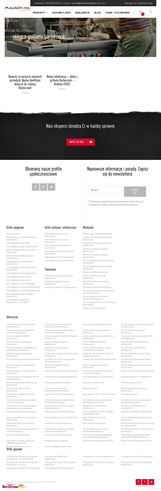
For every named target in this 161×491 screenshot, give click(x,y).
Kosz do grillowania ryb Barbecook (61, 417)
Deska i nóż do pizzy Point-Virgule (137, 371)
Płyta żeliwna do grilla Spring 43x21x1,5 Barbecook (97, 348)
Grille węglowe (15, 228)
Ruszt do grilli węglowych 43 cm (136, 440)
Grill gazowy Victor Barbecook (59, 257)
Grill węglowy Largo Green (19, 277)
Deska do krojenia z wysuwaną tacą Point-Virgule (98, 372)
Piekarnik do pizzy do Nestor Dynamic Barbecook (20, 331)
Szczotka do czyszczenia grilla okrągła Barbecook (136, 401)
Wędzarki (88, 228)
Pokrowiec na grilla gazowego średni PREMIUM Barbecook (135, 436)
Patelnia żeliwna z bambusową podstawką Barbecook (21, 348)
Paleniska (50, 270)
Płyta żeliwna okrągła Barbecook (61, 377)
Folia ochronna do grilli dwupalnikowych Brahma (57, 389)
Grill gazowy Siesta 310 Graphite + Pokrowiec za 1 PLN (23, 463)
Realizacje (82, 12)
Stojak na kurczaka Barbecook (59, 411)
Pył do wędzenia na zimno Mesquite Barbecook (95, 297)
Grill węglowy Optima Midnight (21, 283)
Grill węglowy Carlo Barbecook (21, 273)
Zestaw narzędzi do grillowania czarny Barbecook (22, 401)
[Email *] (106, 190)
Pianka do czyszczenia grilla (58, 435)
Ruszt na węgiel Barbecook (58, 446)
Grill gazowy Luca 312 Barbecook (137, 456)
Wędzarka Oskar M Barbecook (97, 287)
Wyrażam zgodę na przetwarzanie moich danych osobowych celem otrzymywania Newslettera (116, 203)
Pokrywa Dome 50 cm (93, 382)
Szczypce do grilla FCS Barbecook (99, 394)
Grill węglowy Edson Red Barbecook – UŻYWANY (18, 301)
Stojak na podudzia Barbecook (21, 411)
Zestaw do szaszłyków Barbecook (61, 371)
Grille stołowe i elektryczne (60, 228)
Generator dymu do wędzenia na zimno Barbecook (98, 291)
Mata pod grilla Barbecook (57, 382)
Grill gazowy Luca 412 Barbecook (98, 456)
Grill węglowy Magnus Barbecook (22, 246)
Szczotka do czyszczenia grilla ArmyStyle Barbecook (97, 401)
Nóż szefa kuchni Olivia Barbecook (23, 359)
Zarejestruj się (144, 3)
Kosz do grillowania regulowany (136, 411)
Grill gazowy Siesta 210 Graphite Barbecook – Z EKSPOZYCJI (22, 457)
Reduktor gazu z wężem (56, 440)
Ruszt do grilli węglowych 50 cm (98, 440)
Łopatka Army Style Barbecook (60, 394)
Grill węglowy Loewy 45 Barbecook (23, 287)
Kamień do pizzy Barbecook (58, 423)
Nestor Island (13, 234)
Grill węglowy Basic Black (18, 280)
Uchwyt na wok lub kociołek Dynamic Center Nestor (58, 325)
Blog (97, 12)
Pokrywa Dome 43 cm (131, 382)
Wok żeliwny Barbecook (94, 423)
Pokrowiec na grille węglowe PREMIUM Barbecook (20, 441)
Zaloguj (129, 3)
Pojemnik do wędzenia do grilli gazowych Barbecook (59, 430)
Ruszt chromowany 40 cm (19, 446)
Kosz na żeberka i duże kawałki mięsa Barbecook (98, 412)
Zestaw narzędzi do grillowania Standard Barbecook (60, 401)
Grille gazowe (14, 449)
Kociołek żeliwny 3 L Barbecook (136, 377)
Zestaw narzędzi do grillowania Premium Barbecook (60, 331)
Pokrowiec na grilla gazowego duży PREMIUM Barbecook (97, 436)
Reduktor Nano (90, 388)
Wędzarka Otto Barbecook (95, 272)
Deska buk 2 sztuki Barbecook (97, 234)
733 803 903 (52, 3)
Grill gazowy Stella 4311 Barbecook (23, 468)
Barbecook (12, 21)
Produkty (39, 12)
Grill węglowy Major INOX (18, 243)
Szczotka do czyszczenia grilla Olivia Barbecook (59, 360)
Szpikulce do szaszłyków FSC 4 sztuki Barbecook (98, 354)
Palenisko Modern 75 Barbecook (60, 287)
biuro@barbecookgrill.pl (84, 3)
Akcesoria (12, 317)
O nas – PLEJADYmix (117, 12)
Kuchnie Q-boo (61, 12)
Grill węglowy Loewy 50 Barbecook (23, 290)
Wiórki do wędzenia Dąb (94, 308)
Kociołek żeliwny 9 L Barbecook (98, 377)
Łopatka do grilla (129, 394)
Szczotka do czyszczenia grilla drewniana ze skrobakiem (21, 407)
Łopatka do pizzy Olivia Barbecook (99, 359)
